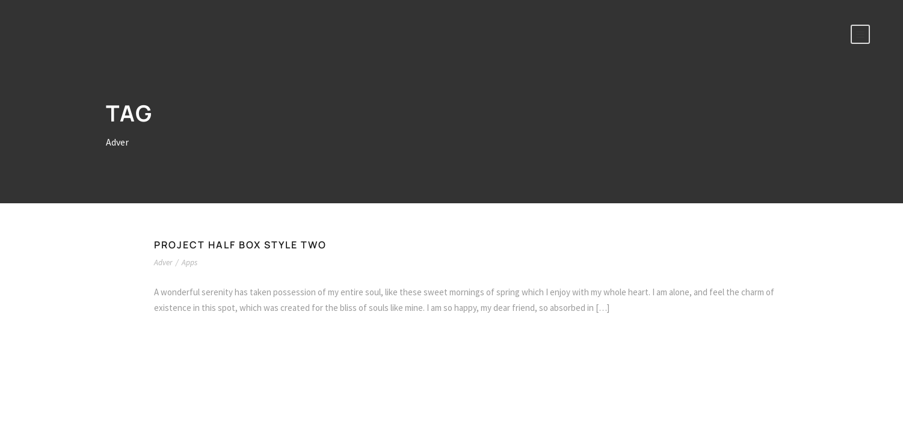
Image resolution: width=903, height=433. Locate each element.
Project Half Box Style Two (240, 244)
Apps (189, 262)
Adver (163, 262)
